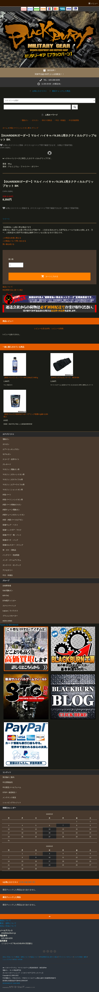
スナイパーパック (9, 606)
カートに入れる (49, 276)
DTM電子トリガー (9, 601)
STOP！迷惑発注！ (10, 792)
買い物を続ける (8, 244)
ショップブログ (8, 959)
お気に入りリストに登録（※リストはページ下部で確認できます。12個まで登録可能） (37, 145)
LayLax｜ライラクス (10, 611)
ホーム (5, 128)
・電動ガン (24, 120)
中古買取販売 (8, 782)
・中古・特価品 (60, 120)
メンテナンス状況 (9, 797)
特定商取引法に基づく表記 (13, 290)
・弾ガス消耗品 (46, 120)
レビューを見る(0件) (42, 329)
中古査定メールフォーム (12, 787)
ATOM (20, 959)
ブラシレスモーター (10, 616)
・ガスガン (34, 120)
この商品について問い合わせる (14, 241)
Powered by (19, 987)
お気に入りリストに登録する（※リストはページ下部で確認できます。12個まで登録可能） (41, 208)
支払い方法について (9, 957)
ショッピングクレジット (12, 802)
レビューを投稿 (57, 329)
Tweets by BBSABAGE (9, 625)
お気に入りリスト (38, 91)
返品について (8, 287)
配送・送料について (23, 957)
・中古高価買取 (73, 120)
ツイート (6, 219)
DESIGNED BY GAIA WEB (11, 983)
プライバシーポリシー (66, 957)
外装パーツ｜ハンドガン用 (19, 128)
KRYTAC (6, 596)
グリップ (34, 128)
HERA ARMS (7, 621)
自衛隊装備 (7, 586)
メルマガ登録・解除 (80, 957)
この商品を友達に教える (12, 238)
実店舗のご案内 (8, 777)
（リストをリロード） (27, 882)
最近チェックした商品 (59, 91)
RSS (15, 959)
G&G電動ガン (8, 590)
